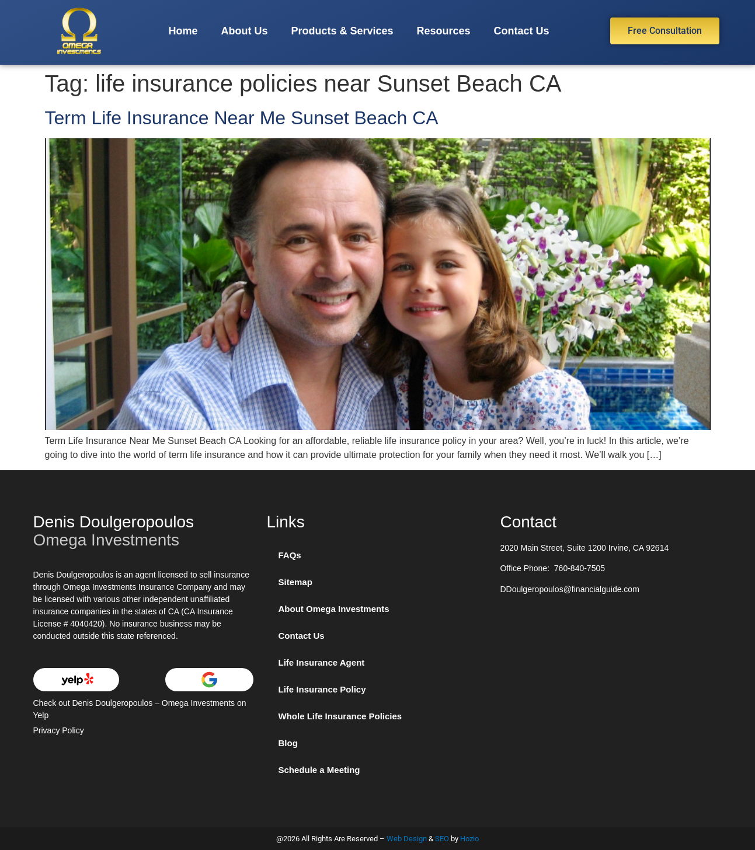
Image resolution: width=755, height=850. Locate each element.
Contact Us (521, 31)
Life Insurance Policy (322, 689)
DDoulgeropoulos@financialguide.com (569, 589)
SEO (442, 838)
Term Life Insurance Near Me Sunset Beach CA (242, 117)
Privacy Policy (58, 730)
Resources (443, 31)
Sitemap (295, 582)
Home (182, 31)
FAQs (289, 555)
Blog (287, 743)
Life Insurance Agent (321, 662)
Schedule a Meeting (319, 770)
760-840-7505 (579, 568)
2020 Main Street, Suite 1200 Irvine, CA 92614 (584, 547)
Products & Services (342, 31)
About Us (244, 31)
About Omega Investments (333, 609)
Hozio (469, 838)
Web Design (407, 838)
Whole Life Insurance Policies (340, 716)
